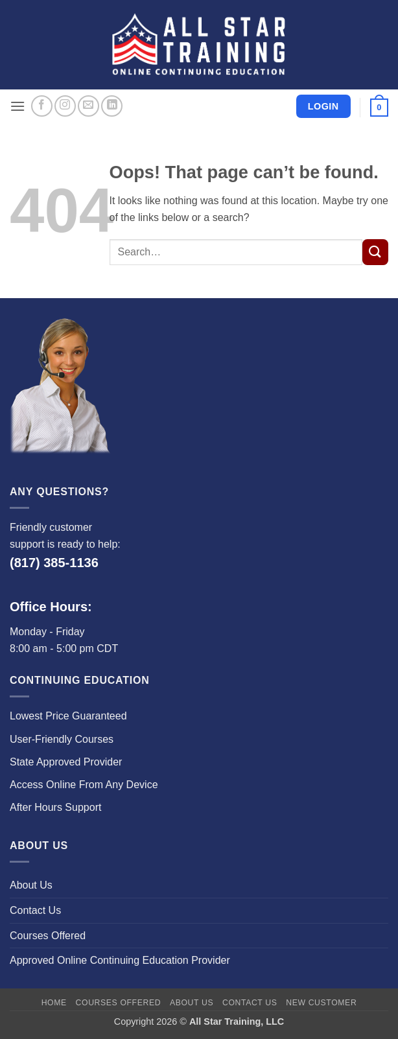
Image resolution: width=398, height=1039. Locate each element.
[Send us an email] (88, 106)
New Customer (321, 1002)
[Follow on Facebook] (42, 106)
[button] (17, 106)
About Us (31, 885)
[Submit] (375, 252)
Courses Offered (48, 935)
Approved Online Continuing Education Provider (120, 960)
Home (54, 1002)
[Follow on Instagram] (65, 106)
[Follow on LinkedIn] (112, 106)
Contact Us (35, 910)
